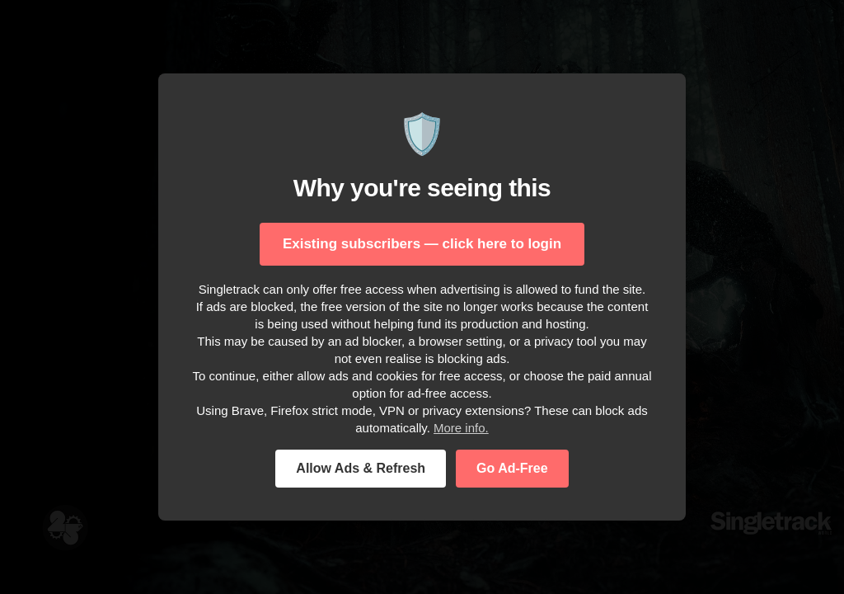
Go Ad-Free (512, 468)
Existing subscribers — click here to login (422, 244)
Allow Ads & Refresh (360, 468)
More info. (461, 428)
